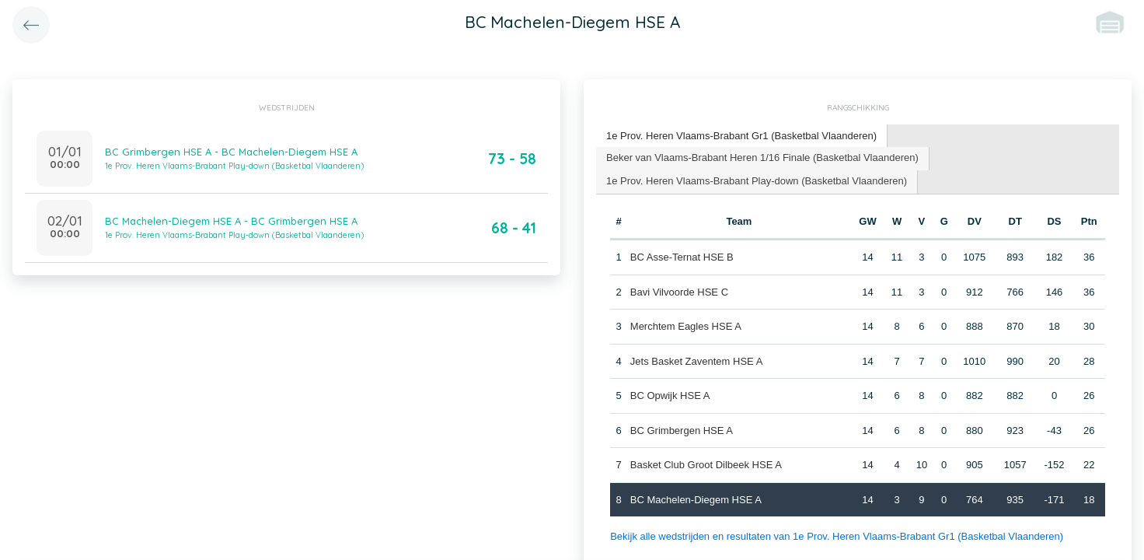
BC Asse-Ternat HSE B (682, 257)
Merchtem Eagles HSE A (685, 326)
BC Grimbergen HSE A (681, 430)
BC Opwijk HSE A (670, 395)
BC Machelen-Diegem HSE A (696, 500)
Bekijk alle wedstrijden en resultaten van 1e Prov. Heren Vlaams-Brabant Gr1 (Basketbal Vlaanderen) (836, 536)
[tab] (742, 136)
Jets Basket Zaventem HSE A (696, 361)
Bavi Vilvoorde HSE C (679, 292)
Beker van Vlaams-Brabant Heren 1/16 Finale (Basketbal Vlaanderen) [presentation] (762, 157)
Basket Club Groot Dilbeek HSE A (706, 465)
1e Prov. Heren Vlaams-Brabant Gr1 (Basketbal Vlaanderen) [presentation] (741, 136)
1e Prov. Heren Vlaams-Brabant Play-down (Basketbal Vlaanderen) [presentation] (756, 181)
